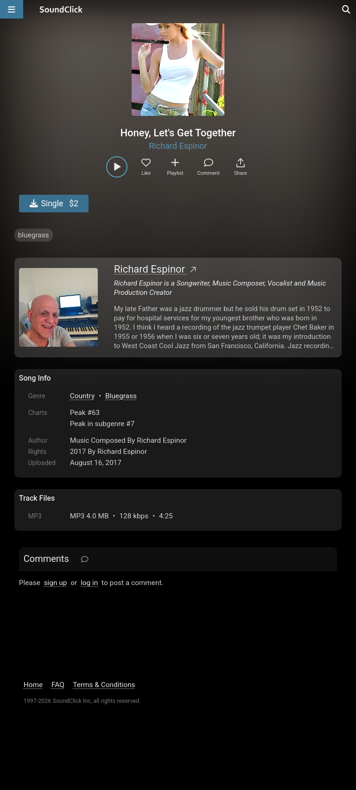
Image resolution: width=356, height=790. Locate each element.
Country (82, 396)
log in (89, 583)
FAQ (57, 685)
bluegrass (33, 235)
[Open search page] (346, 9)
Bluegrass (121, 396)
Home (33, 685)
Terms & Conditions (104, 685)
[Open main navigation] (11, 9)
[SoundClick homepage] (61, 9)
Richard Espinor (178, 146)
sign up (55, 583)
